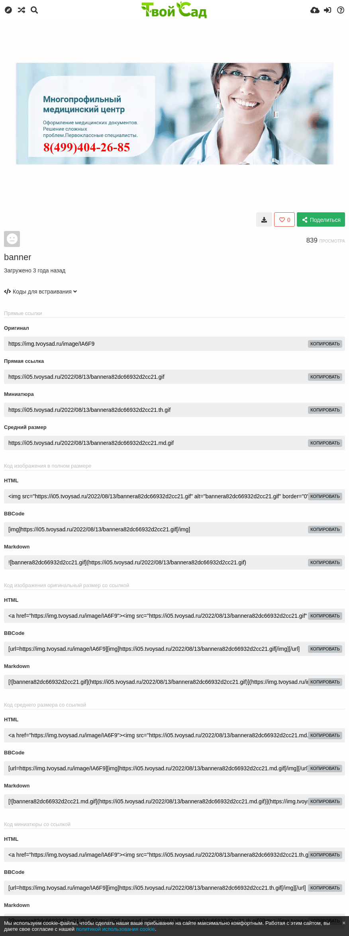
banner (17, 257)
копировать (325, 343)
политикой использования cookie (115, 929)
